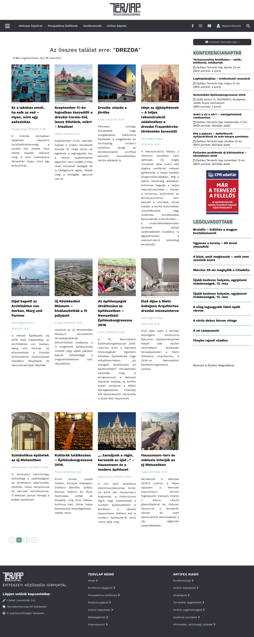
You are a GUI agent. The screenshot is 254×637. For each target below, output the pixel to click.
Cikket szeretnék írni (19, 600)
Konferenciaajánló (101, 587)
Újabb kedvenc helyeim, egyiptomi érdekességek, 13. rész (220, 281)
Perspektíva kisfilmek (63, 25)
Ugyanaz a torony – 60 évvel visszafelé (215, 244)
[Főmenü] (7, 26)
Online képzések (100, 609)
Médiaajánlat (98, 617)
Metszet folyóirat (31, 25)
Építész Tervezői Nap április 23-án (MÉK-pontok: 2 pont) (216, 69)
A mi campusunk (206, 330)
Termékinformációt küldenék (24, 606)
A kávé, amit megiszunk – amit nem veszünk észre (221, 258)
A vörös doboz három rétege (215, 320)
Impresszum (97, 624)
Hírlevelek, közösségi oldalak (194, 624)
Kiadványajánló (99, 602)
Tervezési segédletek (188, 602)
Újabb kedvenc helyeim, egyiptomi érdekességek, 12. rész (220, 295)
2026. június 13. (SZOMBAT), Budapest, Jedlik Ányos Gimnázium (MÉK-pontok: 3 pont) (219, 103)
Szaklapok (181, 595)
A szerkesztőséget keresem (23, 613)
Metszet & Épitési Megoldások (213, 365)
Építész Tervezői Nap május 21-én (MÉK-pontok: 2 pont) (216, 85)
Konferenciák (92, 25)
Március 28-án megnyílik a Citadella (221, 270)
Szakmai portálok (186, 617)
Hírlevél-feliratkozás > (222, 42)
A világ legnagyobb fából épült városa (216, 308)
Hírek (93, 580)
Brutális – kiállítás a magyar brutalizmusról (215, 231)
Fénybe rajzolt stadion (210, 340)
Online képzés (116, 25)
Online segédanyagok (189, 609)
